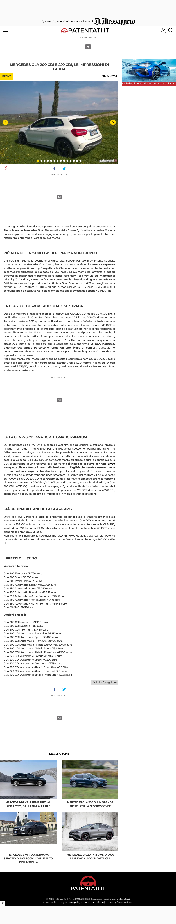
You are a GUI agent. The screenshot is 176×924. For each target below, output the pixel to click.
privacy (60, 902)
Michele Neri (123, 899)
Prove (6, 76)
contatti (87, 902)
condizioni (49, 902)
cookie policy (73, 902)
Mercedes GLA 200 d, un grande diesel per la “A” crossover (90, 804)
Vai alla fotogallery (105, 682)
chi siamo (98, 902)
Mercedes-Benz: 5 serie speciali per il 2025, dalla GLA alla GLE (28, 804)
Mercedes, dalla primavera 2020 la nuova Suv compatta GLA (90, 856)
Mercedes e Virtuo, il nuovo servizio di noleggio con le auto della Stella (28, 858)
